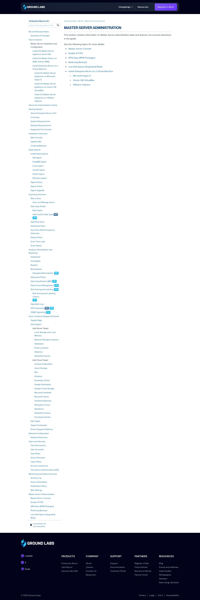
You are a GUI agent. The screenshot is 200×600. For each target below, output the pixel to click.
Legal (151, 595)
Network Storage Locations (46, 339)
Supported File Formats (41, 129)
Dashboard (35, 257)
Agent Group (36, 182)
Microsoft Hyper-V (82, 75)
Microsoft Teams (41, 396)
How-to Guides (35, 40)
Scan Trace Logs (38, 241)
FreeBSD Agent (39, 162)
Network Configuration (39, 433)
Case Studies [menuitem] (165, 571)
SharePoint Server (42, 356)
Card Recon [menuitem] (66, 567)
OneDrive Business (42, 401)
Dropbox (38, 376)
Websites (38, 352)
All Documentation (70, 21)
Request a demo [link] (166, 7)
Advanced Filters (38, 277)
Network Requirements (41, 125)
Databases (39, 344)
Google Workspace (42, 384)
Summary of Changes (40, 35)
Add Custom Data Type (43, 214)
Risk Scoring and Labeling (42, 289)
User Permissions (38, 445)
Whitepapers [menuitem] (165, 574)
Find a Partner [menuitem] (141, 567)
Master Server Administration (41, 494)
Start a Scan (36, 198)
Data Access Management (42, 285)
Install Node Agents (39, 154)
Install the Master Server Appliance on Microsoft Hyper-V (45, 76)
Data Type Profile (38, 206)
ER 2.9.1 (80, 21)
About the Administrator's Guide (43, 105)
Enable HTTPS (37, 502)
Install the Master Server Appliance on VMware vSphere (45, 97)
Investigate (35, 261)
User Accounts (37, 449)
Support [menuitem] (114, 563)
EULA (160, 595)
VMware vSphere (81, 84)
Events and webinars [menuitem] (169, 567)
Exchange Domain (42, 417)
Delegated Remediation (43, 273)
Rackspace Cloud (42, 405)
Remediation (36, 269)
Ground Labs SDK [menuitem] (69, 571)
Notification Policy (39, 486)
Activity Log (36, 478)
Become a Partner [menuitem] (143, 571)
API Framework (37, 308)
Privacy (142, 595)
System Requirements (40, 121)
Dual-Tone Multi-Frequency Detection (43, 232)
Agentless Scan (37, 222)
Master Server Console (41, 498)
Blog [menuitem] (161, 563)
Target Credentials (39, 425)
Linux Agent (38, 166)
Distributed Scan (38, 226)
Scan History (36, 245)
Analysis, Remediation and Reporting (40, 251)
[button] (143, 7)
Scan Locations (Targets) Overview (44, 316)
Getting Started (35, 109)
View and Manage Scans (43, 202)
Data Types (37, 210)
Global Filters (36, 237)
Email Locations (41, 348)
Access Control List (39, 466)
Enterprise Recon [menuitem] (69, 563)
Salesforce (39, 409)
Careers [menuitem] (89, 567)
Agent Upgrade (37, 190)
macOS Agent (39, 170)
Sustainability (172, 595)
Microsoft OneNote (42, 392)
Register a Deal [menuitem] (141, 563)
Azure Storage (40, 368)
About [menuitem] (89, 563)
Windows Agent (40, 178)
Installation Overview (38, 133)
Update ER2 (36, 141)
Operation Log (37, 304)
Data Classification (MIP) (41, 281)
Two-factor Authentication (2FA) (45, 470)
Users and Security (37, 441)
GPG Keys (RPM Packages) (42, 506)
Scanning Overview (37, 194)
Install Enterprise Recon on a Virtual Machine (45, 67)
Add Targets (36, 324)
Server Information (39, 482)
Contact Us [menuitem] (91, 571)
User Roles (35, 453)
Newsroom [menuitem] (91, 574)
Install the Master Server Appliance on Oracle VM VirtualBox (45, 87)
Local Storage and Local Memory (45, 334)
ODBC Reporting (38, 312)
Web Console (36, 137)
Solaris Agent (38, 174)
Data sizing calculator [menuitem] (169, 582)
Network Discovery (39, 437)
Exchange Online (42, 380)
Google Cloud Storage (44, 388)
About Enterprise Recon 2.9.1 (43, 113)
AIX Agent (37, 157)
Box (36, 372)
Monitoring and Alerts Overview (43, 474)
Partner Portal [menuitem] (141, 574)
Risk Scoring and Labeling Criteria (44, 295)
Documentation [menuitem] (117, 567)
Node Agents (34, 150)
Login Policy (36, 461)
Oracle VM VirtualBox (83, 80)
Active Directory (38, 457)
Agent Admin (36, 186)
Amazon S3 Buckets (43, 364)
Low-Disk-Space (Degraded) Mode (43, 516)
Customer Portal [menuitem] (118, 571)
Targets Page (36, 320)
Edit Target (35, 421)
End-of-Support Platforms (42, 429)
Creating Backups (38, 145)
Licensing (35, 117)
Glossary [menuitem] (163, 578)
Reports (34, 265)
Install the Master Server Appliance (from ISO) (43, 53)
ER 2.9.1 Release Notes (39, 31)
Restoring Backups (39, 510)
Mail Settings (36, 490)
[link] (34, 6)
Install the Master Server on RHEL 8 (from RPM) (45, 60)
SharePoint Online (42, 413)
